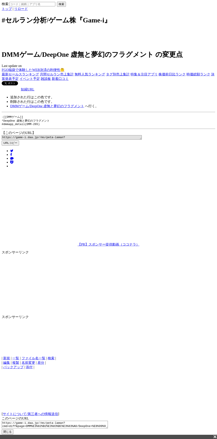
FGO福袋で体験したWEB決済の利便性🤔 (33, 70)
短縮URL (27, 89)
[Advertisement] (108, 36)
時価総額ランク (198, 74)
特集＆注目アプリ (144, 74)
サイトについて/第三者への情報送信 (30, 415)
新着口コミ (60, 79)
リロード (21, 9)
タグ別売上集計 (118, 74)
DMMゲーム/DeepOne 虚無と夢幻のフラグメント (47, 106)
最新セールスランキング (20, 74)
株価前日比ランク (172, 74)
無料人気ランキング (90, 74)
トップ (7, 9)
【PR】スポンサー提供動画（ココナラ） (108, 246)
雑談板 (46, 79)
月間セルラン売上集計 (57, 74)
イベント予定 (29, 79)
